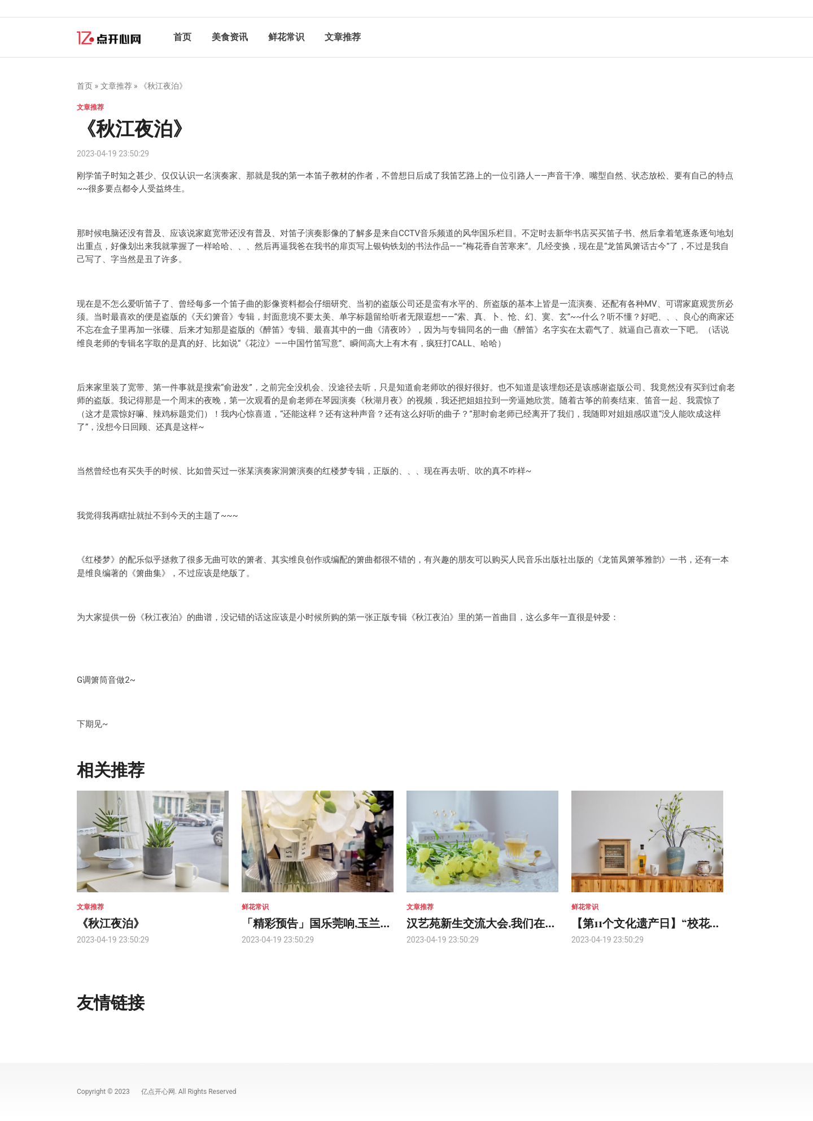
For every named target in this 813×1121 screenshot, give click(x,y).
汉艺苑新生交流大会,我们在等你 (486, 922)
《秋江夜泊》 (111, 922)
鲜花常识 (286, 37)
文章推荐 (343, 37)
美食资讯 (230, 37)
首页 (182, 37)
